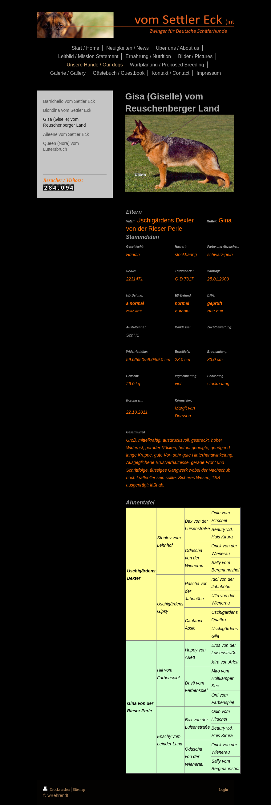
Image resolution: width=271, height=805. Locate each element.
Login (223, 789)
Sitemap (79, 789)
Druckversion (57, 789)
